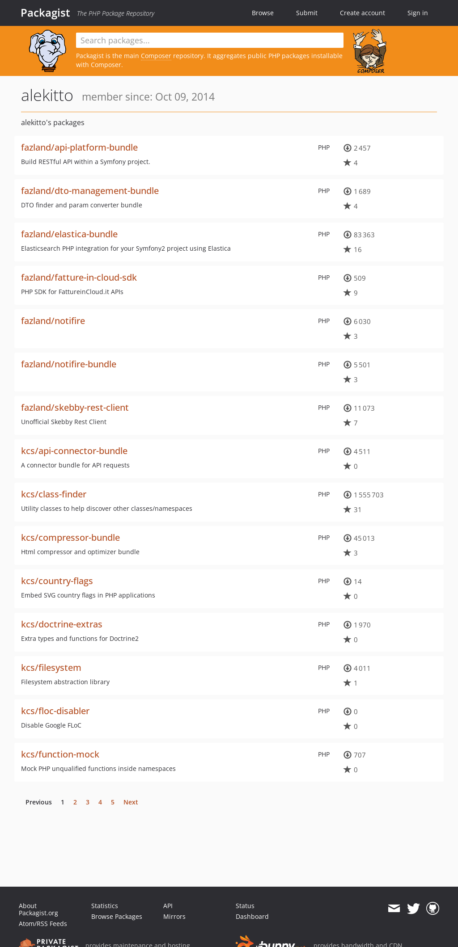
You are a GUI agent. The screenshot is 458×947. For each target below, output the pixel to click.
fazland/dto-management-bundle (90, 191)
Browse (263, 12)
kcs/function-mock (60, 754)
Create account (362, 12)
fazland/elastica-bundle (69, 234)
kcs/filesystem (51, 667)
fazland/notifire (53, 321)
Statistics (104, 905)
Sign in (417, 12)
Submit (307, 12)
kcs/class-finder (53, 494)
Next (130, 802)
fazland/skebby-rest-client (75, 407)
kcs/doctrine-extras (61, 624)
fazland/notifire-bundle (68, 364)
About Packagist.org (38, 909)
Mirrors (174, 916)
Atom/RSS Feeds (43, 923)
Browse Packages (116, 916)
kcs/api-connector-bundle (74, 451)
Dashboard (252, 916)
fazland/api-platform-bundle (79, 147)
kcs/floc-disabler (55, 711)
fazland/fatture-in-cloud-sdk (79, 277)
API (168, 905)
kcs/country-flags (57, 581)
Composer (156, 55)
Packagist (45, 12)
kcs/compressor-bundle (70, 537)
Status (245, 905)
